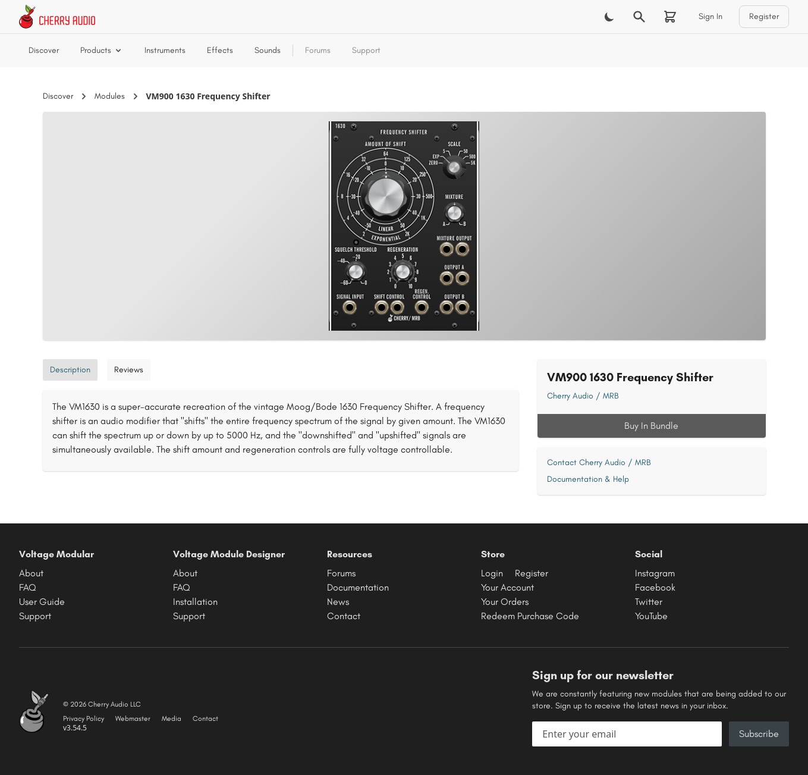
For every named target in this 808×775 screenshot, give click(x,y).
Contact (343, 616)
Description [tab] (70, 370)
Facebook (655, 587)
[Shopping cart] (670, 17)
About (31, 573)
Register (764, 16)
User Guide (42, 601)
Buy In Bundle (651, 425)
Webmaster (132, 718)
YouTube (651, 616)
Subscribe (759, 733)
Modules (110, 96)
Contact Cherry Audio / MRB (599, 462)
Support (366, 50)
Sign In (710, 16)
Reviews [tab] (128, 370)
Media (171, 718)
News (338, 601)
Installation (195, 601)
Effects (220, 50)
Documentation (358, 587)
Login (492, 573)
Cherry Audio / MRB (583, 396)
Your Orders (505, 601)
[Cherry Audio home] (57, 17)
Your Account (507, 587)
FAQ (27, 587)
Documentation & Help (588, 479)
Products (101, 50)
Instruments (165, 50)
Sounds (267, 50)
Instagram (655, 573)
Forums (318, 50)
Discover (44, 50)
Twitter (648, 601)
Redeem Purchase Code (530, 616)
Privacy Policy (83, 718)
